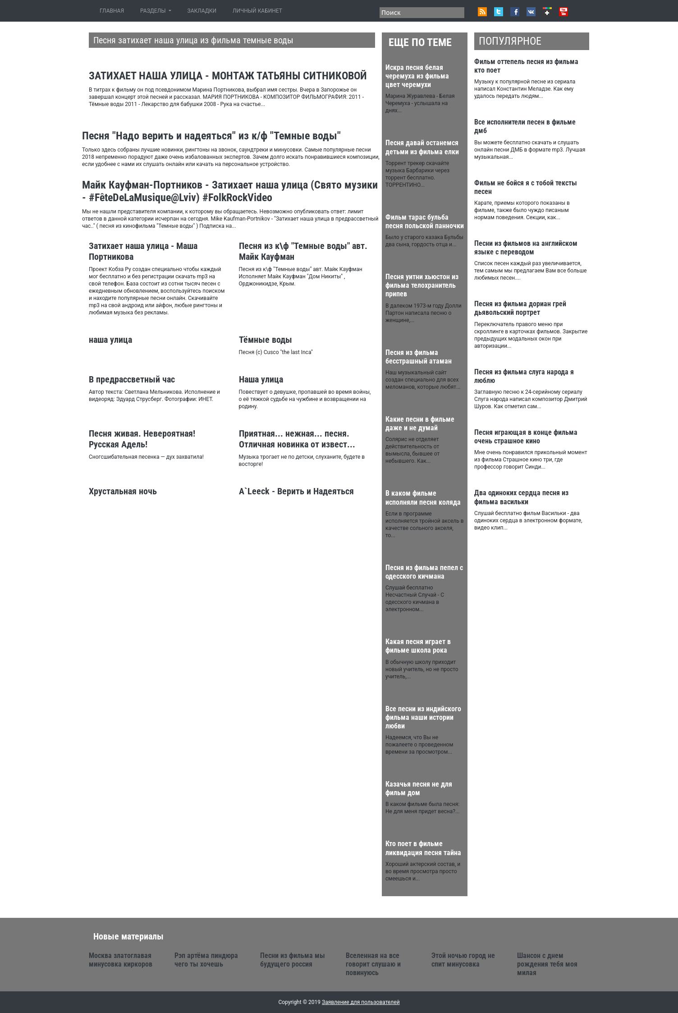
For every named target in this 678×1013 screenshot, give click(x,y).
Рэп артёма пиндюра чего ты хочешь (206, 959)
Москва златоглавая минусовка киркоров (120, 959)
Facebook (514, 11)
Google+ (547, 11)
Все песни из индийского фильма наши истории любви (423, 717)
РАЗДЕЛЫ (153, 11)
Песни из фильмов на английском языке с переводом (525, 247)
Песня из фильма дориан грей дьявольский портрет (520, 308)
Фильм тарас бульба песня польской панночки (424, 221)
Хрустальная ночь (123, 491)
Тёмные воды (265, 339)
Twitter (498, 11)
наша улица (110, 339)
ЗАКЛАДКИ (202, 11)
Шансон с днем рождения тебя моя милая (547, 964)
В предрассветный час (132, 379)
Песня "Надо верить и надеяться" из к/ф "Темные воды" (211, 135)
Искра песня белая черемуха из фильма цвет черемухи (417, 76)
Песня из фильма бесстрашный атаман (418, 356)
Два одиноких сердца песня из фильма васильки (521, 497)
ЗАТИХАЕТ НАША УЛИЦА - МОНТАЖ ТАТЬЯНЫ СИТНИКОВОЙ (228, 75)
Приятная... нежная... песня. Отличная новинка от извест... (297, 439)
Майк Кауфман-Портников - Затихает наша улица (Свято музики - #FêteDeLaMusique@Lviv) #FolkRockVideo (230, 191)
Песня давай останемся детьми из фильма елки (422, 147)
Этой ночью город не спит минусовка (463, 959)
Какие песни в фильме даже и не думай (419, 423)
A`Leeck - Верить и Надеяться (296, 491)
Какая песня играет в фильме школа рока (418, 645)
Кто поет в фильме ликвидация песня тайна (423, 847)
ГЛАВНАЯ (114, 10)
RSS (482, 11)
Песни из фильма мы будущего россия (292, 959)
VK (531, 11)
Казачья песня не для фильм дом (418, 788)
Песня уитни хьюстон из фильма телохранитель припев (421, 285)
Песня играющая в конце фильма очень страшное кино (525, 436)
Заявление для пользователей (361, 1002)
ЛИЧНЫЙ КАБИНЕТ (257, 11)
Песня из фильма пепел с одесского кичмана (424, 571)
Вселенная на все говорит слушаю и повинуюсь (373, 964)
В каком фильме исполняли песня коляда (423, 497)
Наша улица (261, 379)
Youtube (563, 11)
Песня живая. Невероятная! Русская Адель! (142, 439)
